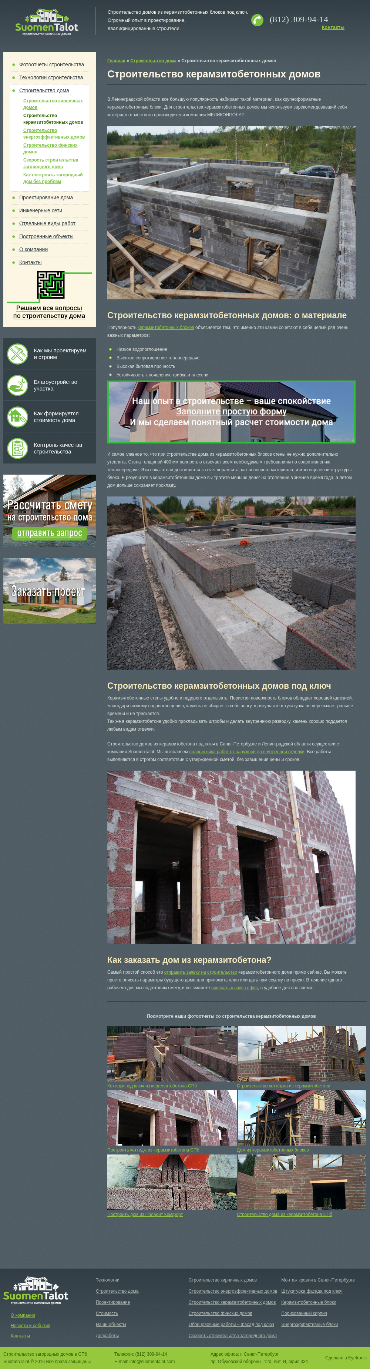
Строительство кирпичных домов (53, 104)
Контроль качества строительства (58, 448)
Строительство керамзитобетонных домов (53, 119)
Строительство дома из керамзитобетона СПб (284, 1214)
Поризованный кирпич (304, 1313)
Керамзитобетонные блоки (308, 1302)
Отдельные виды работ (47, 223)
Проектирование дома (46, 197)
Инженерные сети (40, 210)
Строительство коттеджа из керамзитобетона (283, 1086)
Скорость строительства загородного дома (50, 163)
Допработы (107, 1335)
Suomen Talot (46, 22)
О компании (33, 249)
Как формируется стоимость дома (56, 416)
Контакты (333, 27)
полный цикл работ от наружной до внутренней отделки (247, 751)
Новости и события (30, 1325)
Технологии (108, 1280)
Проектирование (113, 1302)
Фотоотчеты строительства (51, 64)
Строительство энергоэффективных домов (54, 134)
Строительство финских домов (50, 148)
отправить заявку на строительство (200, 972)
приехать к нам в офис (234, 987)
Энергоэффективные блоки (309, 1324)
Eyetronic (357, 1357)
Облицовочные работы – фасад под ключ (231, 1324)
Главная (116, 60)
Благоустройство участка (55, 385)
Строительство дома (44, 90)
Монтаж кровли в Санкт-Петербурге (318, 1280)
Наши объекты (111, 1324)
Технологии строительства (51, 77)
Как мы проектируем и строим (60, 353)
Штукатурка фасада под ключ (311, 1291)
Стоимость (107, 1313)
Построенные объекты (46, 236)
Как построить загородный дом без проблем (53, 178)
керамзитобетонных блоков (166, 327)
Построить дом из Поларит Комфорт (145, 1214)
